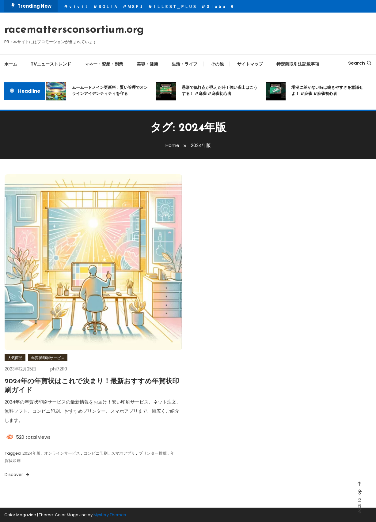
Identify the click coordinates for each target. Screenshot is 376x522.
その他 (217, 64)
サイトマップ (250, 64)
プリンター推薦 (153, 453)
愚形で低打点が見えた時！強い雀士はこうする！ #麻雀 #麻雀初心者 (219, 90)
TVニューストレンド (51, 64)
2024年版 (31, 453)
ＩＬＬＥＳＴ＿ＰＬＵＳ (174, 6)
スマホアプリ (123, 453)
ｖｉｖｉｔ (78, 6)
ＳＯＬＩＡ (108, 6)
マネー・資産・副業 (104, 64)
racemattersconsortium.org (74, 30)
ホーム (10, 64)
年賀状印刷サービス (47, 357)
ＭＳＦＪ (135, 6)
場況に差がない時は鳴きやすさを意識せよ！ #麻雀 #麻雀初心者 (327, 90)
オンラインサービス (62, 453)
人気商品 (15, 357)
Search (360, 63)
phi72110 (58, 369)
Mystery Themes (109, 515)
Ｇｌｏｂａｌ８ (220, 6)
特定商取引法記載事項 (297, 64)
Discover (17, 474)
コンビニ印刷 (96, 453)
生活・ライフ (184, 64)
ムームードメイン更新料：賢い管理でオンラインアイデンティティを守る (110, 90)
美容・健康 (147, 64)
